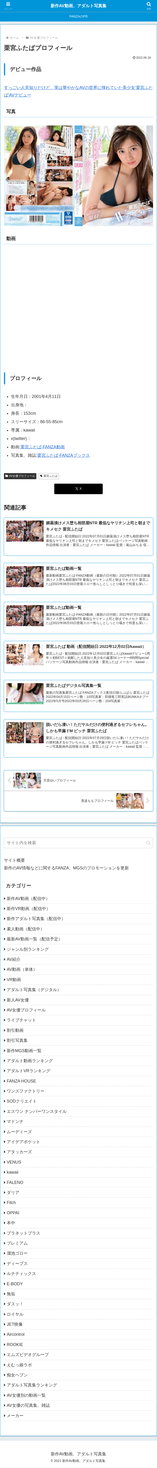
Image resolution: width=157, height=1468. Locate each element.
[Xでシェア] (78, 489)
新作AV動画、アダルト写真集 (78, 6)
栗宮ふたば (49, 476)
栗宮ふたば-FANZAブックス (63, 455)
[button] (148, 843)
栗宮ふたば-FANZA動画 (42, 447)
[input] (78, 843)
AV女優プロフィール (20, 476)
